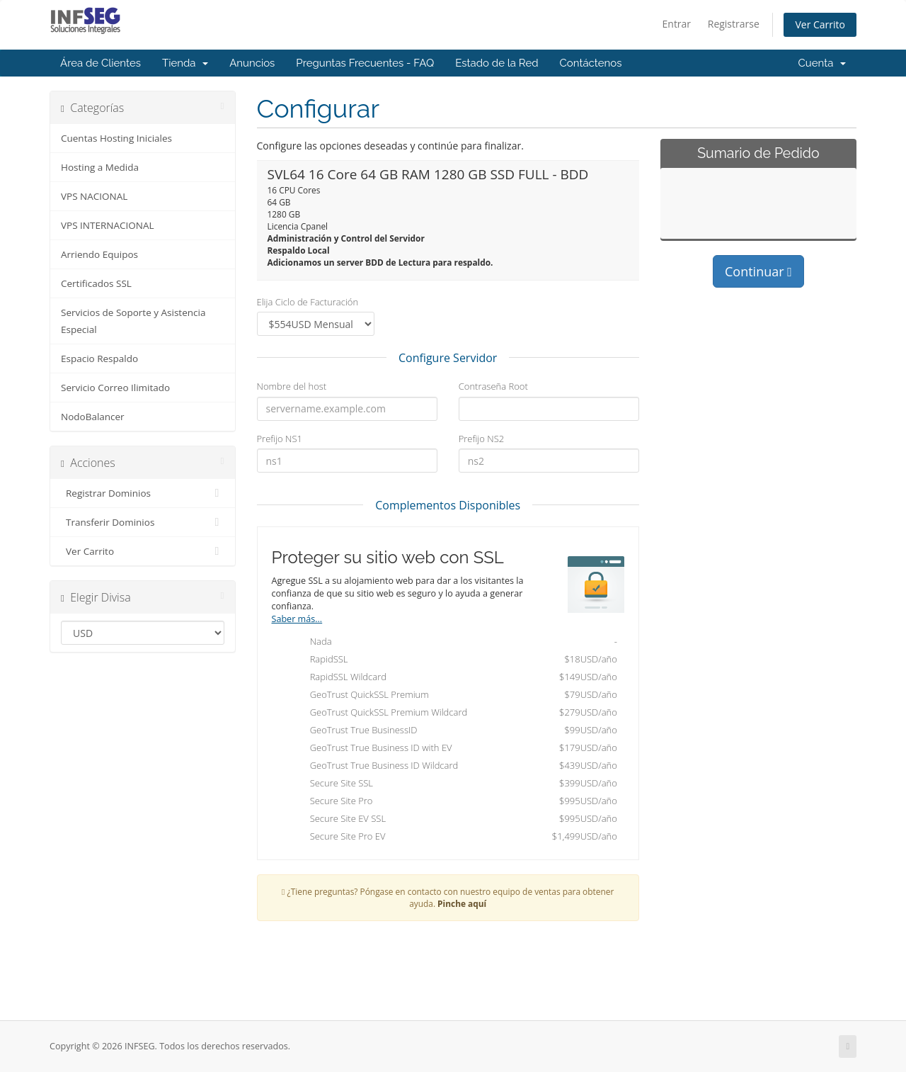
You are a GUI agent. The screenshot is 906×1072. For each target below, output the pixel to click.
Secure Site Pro (451, 802)
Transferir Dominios (142, 522)
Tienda (185, 63)
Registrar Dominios (142, 493)
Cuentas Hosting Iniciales (116, 138)
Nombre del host (292, 386)
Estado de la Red (496, 63)
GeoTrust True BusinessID (451, 731)
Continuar (758, 271)
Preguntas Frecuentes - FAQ (365, 63)
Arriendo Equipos (99, 254)
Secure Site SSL (451, 784)
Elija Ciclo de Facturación (308, 301)
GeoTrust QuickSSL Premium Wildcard (451, 713)
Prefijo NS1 (279, 438)
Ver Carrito (820, 24)
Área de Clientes (100, 63)
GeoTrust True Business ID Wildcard (451, 766)
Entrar (677, 23)
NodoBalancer (93, 416)
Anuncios (252, 63)
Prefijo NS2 (481, 438)
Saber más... (297, 619)
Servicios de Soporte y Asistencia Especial (133, 321)
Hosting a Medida (100, 167)
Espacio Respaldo (99, 358)
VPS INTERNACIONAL (107, 225)
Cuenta (822, 63)
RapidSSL (451, 660)
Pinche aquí (461, 903)
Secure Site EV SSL (451, 820)
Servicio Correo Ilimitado (115, 387)
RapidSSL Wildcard (451, 678)
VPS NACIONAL (94, 196)
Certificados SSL (96, 283)
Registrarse (733, 23)
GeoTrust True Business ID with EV (451, 749)
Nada (451, 642)
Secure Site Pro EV (451, 837)
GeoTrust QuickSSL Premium (451, 696)
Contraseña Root (493, 386)
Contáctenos (591, 63)
